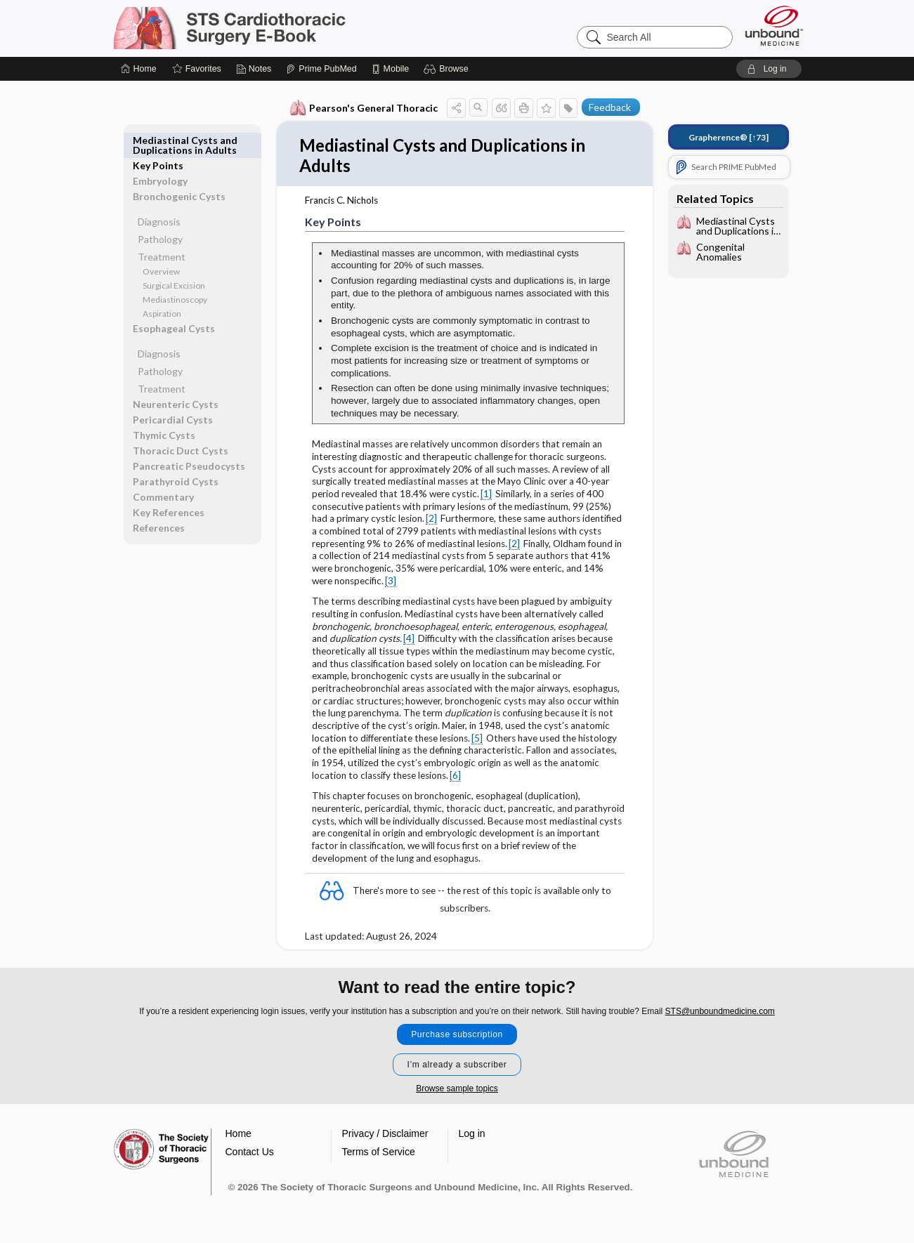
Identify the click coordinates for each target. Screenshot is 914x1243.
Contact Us (250, 1153)
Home (239, 1135)
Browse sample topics (457, 1091)
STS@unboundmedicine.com (720, 1013)
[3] (390, 582)
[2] (430, 520)
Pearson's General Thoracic (363, 108)
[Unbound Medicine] (774, 26)
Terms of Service (378, 1153)
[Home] (139, 69)
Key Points (159, 140)
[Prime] (321, 69)
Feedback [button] (609, 107)
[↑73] (728, 137)
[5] (476, 740)
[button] (448, 69)
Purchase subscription (457, 1036)
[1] (485, 495)
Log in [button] (472, 1135)
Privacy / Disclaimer (385, 1135)
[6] (454, 777)
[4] (408, 640)
